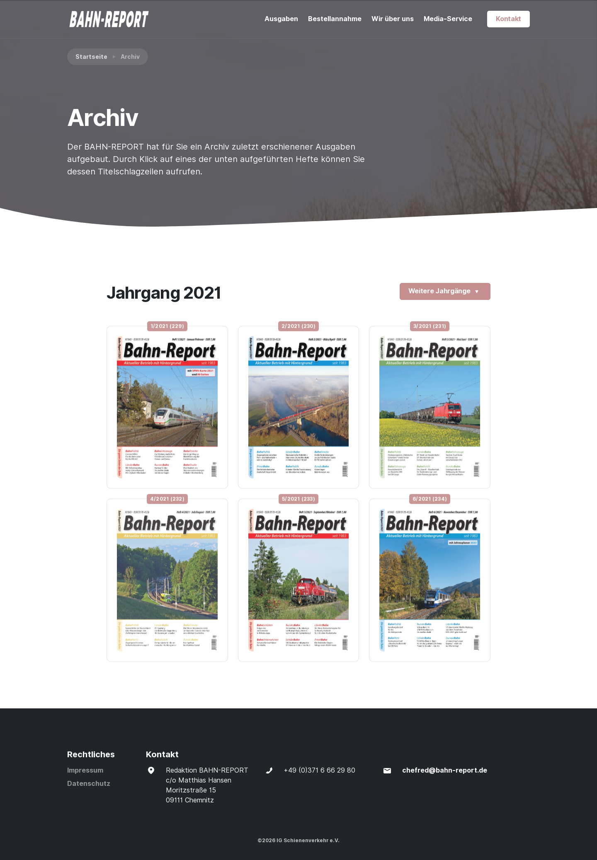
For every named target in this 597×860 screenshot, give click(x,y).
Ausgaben (281, 19)
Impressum (85, 770)
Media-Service (448, 19)
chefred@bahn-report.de (444, 770)
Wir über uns (392, 19)
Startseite (91, 56)
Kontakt (508, 19)
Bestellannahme (335, 19)
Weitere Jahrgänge (445, 292)
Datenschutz (88, 784)
